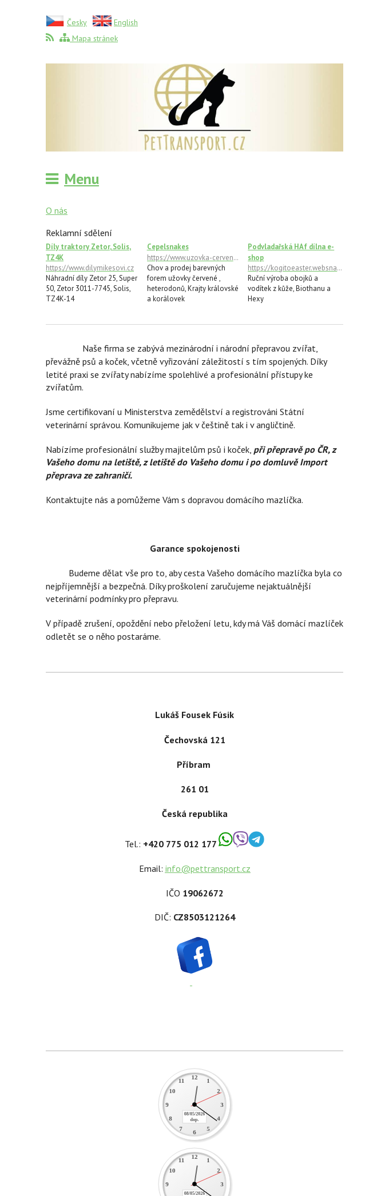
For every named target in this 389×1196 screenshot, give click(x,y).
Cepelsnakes (195, 252)
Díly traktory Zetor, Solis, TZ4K (93, 257)
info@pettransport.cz (208, 868)
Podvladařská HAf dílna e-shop (295, 257)
